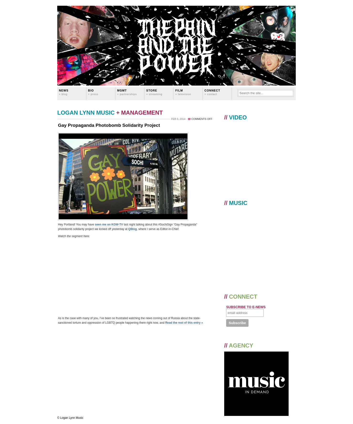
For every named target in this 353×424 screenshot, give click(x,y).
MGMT (127, 92)
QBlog (132, 229)
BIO (93, 92)
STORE (154, 92)
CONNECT (212, 92)
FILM (183, 92)
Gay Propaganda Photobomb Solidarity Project (109, 125)
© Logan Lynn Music (70, 417)
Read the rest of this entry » (184, 322)
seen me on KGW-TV (109, 224)
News (63, 92)
